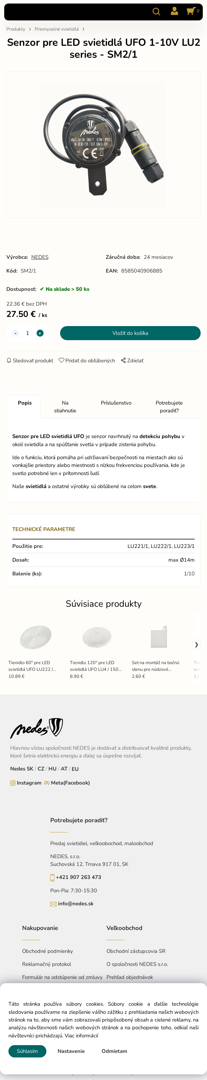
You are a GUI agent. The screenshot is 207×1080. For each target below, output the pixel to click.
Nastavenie (71, 1051)
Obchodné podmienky (47, 951)
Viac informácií (81, 1035)
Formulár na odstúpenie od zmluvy (62, 977)
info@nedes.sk (75, 903)
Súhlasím (27, 1051)
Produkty (15, 29)
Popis (25, 402)
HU (52, 768)
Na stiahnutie (65, 406)
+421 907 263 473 (78, 877)
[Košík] (192, 11)
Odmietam (114, 1051)
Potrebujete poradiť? (169, 406)
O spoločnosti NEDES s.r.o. (137, 964)
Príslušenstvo (116, 402)
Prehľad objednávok (129, 977)
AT (64, 768)
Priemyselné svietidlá (57, 29)
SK (30, 768)
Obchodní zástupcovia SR (136, 951)
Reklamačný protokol (46, 964)
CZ (41, 768)
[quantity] (28, 333)
